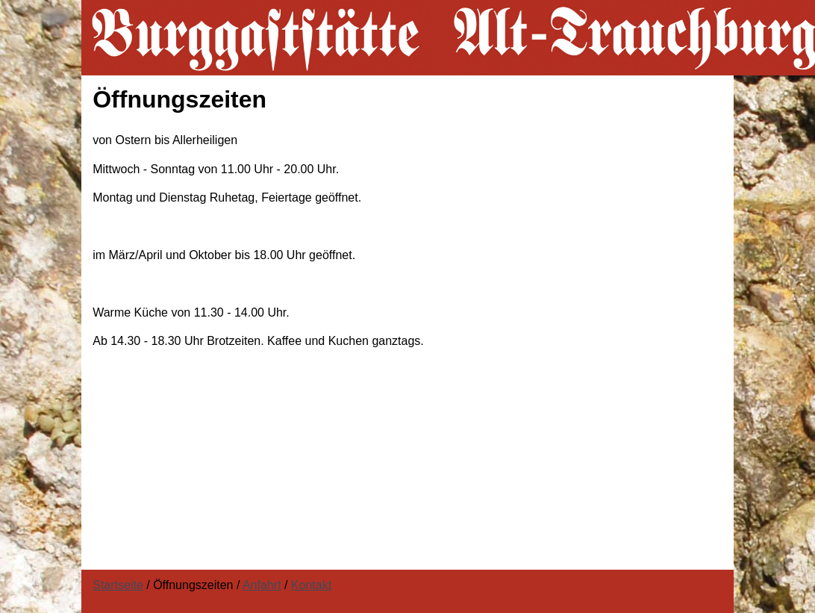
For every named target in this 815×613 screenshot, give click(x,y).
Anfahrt (262, 585)
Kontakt (311, 585)
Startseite (118, 585)
